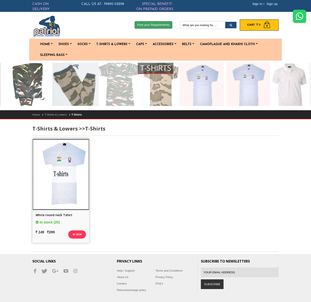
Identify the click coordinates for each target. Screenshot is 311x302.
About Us (122, 277)
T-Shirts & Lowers (113, 44)
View (77, 234)
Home (46, 44)
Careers (122, 283)
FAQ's (159, 283)
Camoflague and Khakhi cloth (229, 44)
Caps (141, 44)
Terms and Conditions (169, 270)
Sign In (257, 4)
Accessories (164, 44)
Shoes (65, 44)
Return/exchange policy (131, 290)
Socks (84, 44)
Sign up (272, 4)
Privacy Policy (164, 277)
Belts (188, 44)
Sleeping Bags (54, 55)
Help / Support (126, 270)
